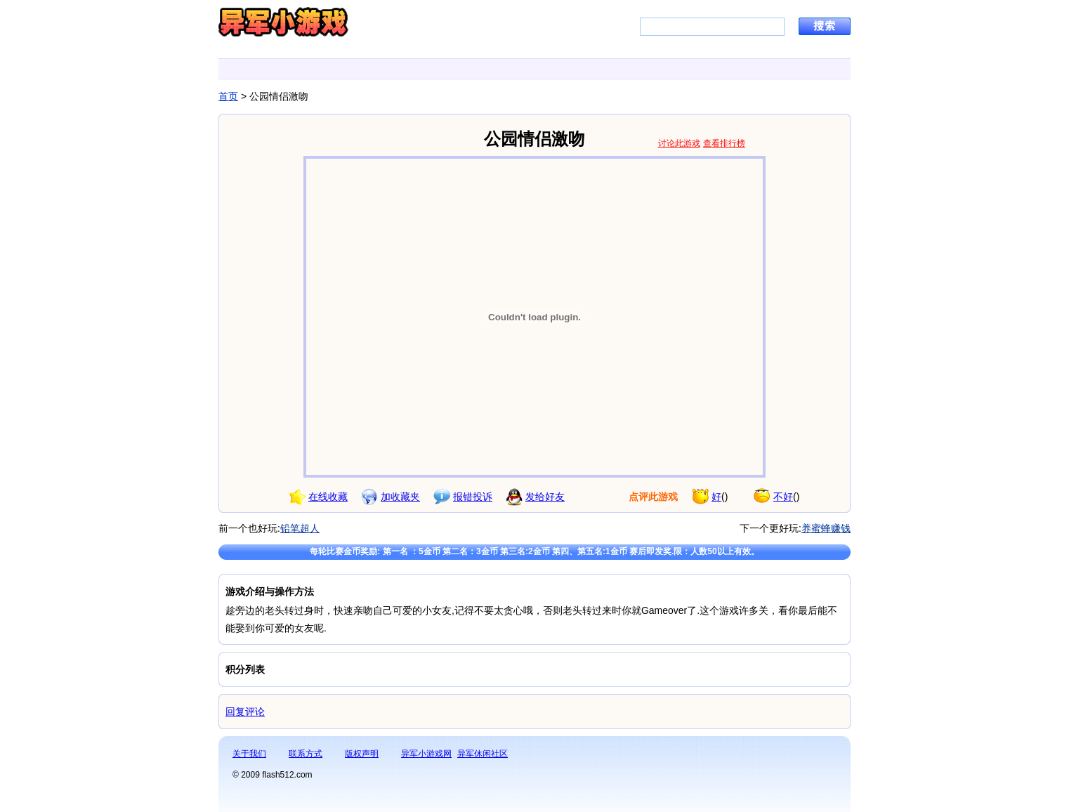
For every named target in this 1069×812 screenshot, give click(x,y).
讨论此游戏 (679, 143)
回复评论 (245, 711)
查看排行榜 (724, 143)
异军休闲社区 (482, 754)
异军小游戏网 (426, 754)
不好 (783, 496)
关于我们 (249, 754)
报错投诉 (472, 496)
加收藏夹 (400, 496)
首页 (228, 96)
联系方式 (305, 754)
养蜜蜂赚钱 (826, 528)
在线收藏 (328, 496)
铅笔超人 (300, 528)
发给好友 (545, 496)
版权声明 (362, 754)
